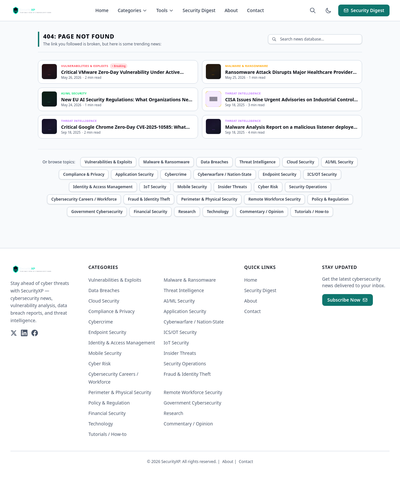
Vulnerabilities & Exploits (108, 162)
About (231, 10)
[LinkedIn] (24, 333)
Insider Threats (232, 187)
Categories (132, 10)
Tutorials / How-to (312, 211)
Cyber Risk (268, 187)
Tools (165, 10)
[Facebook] (34, 333)
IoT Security (155, 187)
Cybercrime (176, 174)
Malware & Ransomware (166, 162)
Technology (218, 211)
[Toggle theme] (328, 10)
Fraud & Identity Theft (149, 199)
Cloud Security (300, 162)
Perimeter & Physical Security (209, 199)
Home (101, 10)
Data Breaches (214, 162)
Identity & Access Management (103, 187)
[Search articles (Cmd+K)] (313, 10)
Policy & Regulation (330, 199)
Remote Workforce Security (274, 199)
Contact (255, 10)
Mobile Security (192, 187)
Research (187, 211)
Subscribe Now (347, 300)
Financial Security (150, 211)
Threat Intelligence (258, 162)
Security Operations (308, 187)
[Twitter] (13, 333)
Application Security (134, 174)
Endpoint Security (279, 174)
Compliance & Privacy (83, 174)
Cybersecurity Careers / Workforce (84, 199)
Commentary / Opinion (262, 211)
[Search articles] (315, 39)
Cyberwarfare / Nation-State (225, 174)
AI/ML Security (339, 162)
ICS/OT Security (322, 174)
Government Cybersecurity (97, 211)
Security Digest (199, 10)
